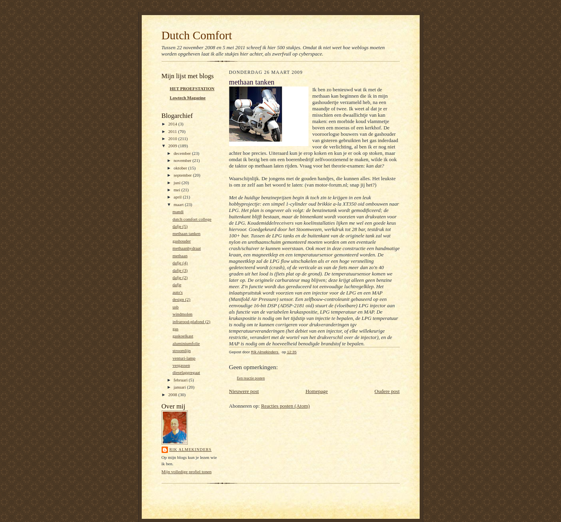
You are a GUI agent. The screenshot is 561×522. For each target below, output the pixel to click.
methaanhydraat (186, 248)
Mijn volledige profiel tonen (187, 471)
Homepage (316, 391)
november (183, 160)
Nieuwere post (244, 391)
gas (175, 328)
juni (177, 182)
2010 (173, 138)
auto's (177, 292)
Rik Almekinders (191, 449)
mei (177, 189)
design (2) (181, 299)
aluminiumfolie (186, 343)
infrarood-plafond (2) (191, 321)
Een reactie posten (251, 378)
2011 (173, 131)
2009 (173, 145)
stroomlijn (181, 350)
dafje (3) (179, 270)
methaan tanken (186, 233)
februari (181, 380)
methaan (179, 255)
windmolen (182, 314)
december (183, 153)
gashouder (181, 241)
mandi (177, 211)
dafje (176, 284)
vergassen (181, 365)
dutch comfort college (191, 219)
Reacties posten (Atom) (285, 406)
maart (179, 204)
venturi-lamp (183, 358)
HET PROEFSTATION (192, 88)
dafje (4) (179, 262)
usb (175, 306)
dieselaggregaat (186, 372)
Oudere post (386, 391)
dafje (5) (179, 226)
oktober (181, 168)
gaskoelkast (182, 335)
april (178, 197)
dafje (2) (179, 277)
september (183, 175)
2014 (173, 123)
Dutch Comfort (197, 35)
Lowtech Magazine (188, 97)
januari (180, 387)
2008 (173, 394)
